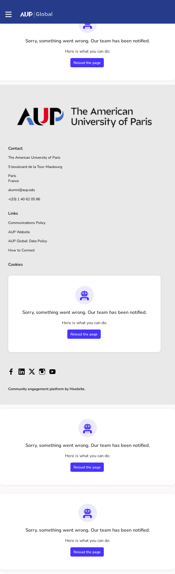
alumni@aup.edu (21, 189)
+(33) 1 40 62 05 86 (24, 199)
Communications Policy (26, 222)
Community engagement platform (36, 389)
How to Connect (21, 250)
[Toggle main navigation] (8, 14)
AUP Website (19, 232)
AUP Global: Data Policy (27, 241)
